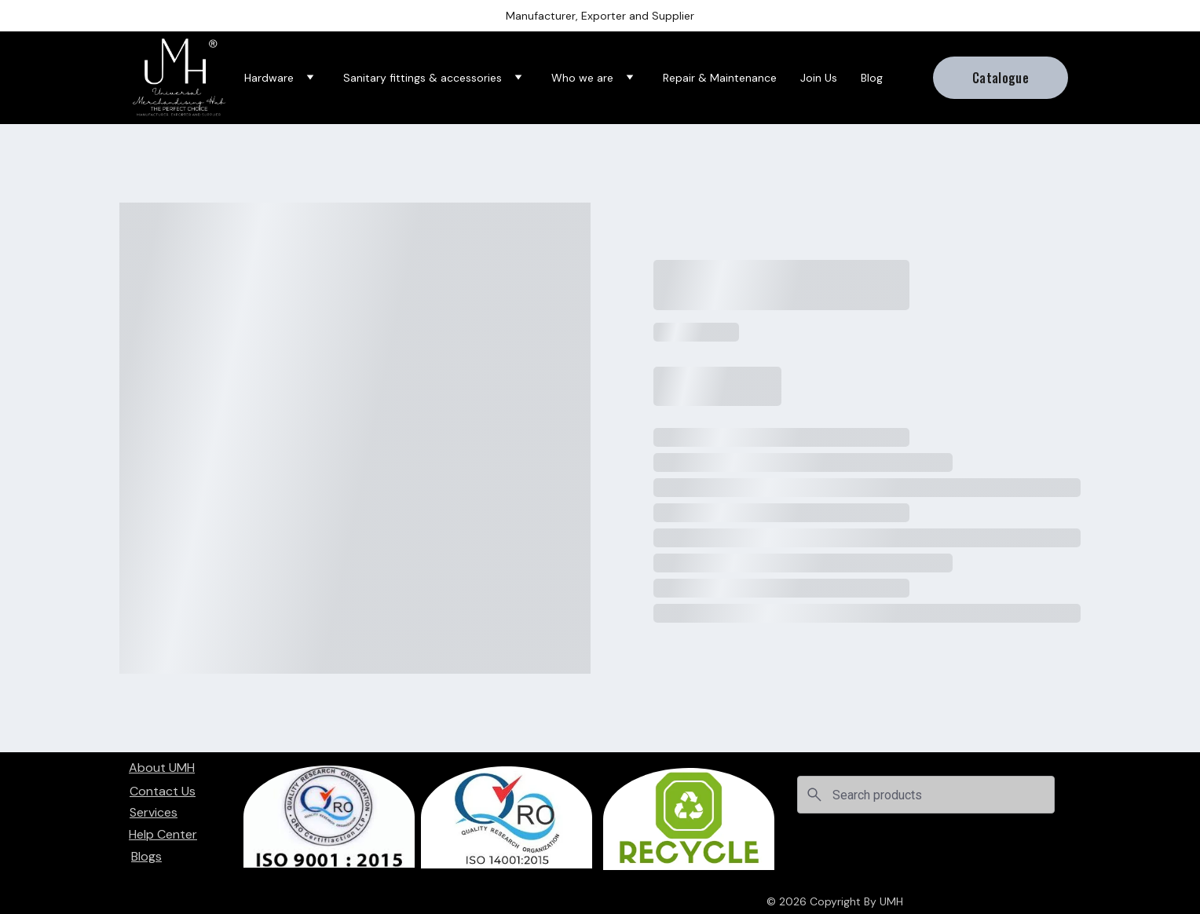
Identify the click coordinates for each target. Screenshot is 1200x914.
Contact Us (163, 791)
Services (153, 812)
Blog (872, 78)
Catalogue (1000, 77)
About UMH (162, 767)
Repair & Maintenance (720, 78)
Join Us (818, 78)
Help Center (163, 834)
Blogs (146, 856)
